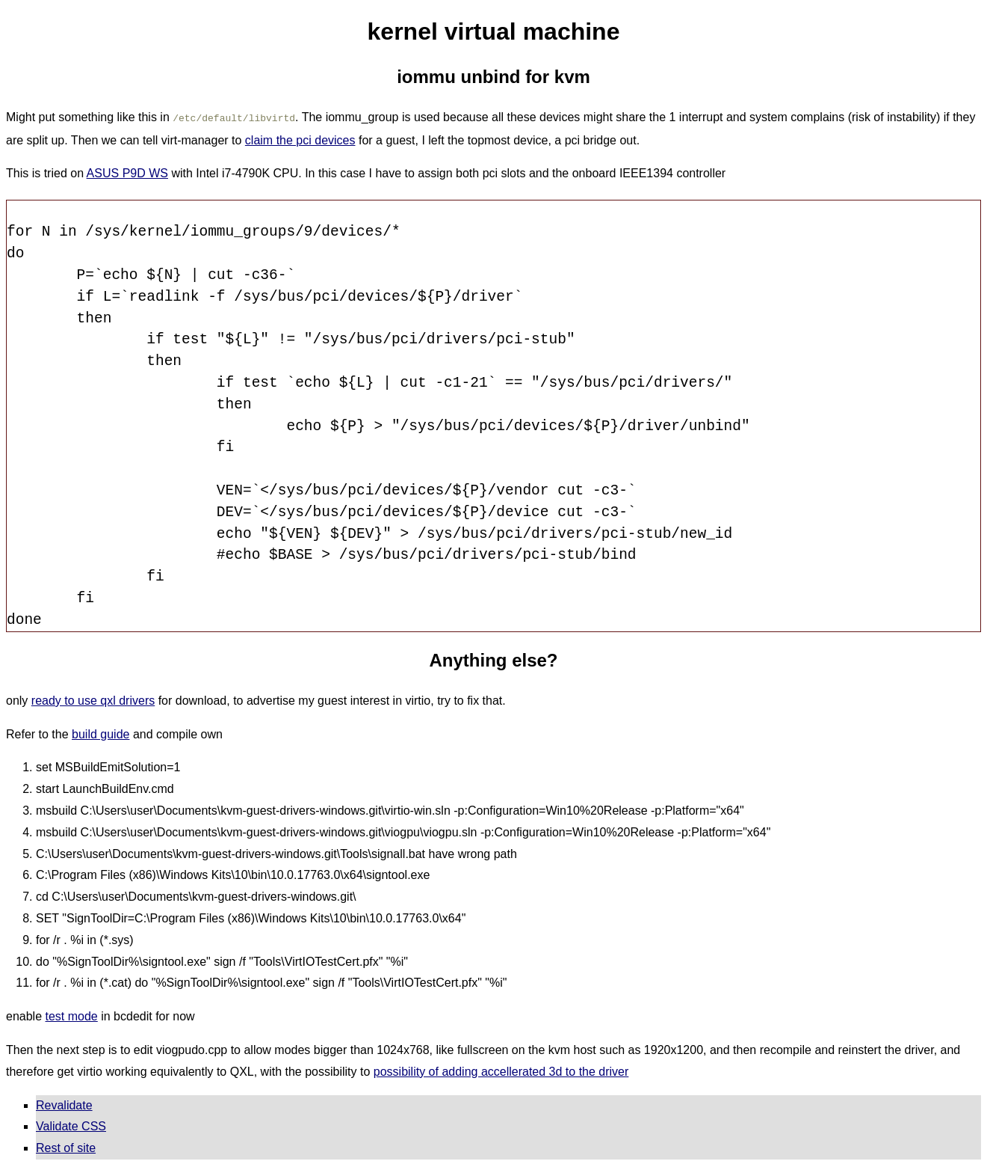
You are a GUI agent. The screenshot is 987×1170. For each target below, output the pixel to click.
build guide (100, 732)
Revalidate (64, 1103)
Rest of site (66, 1146)
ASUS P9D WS (127, 171)
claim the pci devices (300, 138)
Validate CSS (71, 1124)
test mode (72, 1014)
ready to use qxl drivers (93, 699)
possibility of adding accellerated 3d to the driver (501, 1070)
